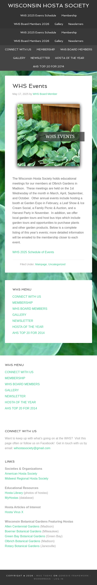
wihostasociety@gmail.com (32, 448)
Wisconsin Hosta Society (48, 5)
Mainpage (41, 264)
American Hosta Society (21, 473)
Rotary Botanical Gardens (22, 546)
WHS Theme (44, 576)
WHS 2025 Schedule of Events (33, 252)
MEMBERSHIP (23, 302)
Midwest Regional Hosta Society (26, 478)
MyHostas (11, 497)
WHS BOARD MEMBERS (30, 308)
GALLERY (20, 314)
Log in (58, 579)
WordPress (42, 579)
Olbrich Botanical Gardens (22, 541)
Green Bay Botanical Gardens (25, 536)
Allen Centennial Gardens (22, 526)
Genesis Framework (74, 576)
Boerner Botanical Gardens (23, 531)
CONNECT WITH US (27, 296)
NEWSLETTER (23, 320)
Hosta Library (14, 492)
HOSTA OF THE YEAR (28, 326)
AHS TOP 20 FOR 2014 (29, 332)
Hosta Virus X (14, 512)
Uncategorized (56, 264)
